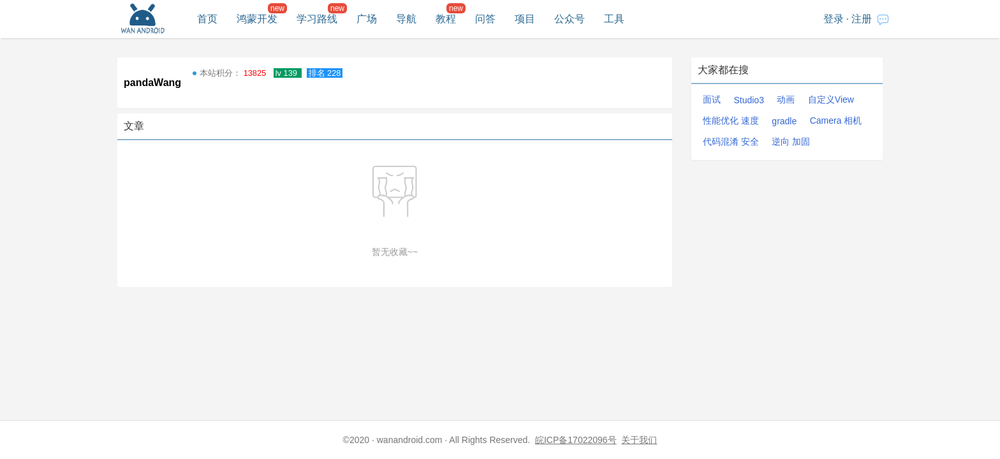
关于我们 (639, 440)
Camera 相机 (836, 120)
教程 (446, 18)
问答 (485, 18)
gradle (784, 121)
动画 (786, 99)
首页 (207, 18)
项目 (525, 18)
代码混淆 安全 (731, 141)
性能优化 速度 (731, 120)
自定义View (831, 99)
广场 (367, 18)
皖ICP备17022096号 (576, 440)
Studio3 (748, 100)
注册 (861, 18)
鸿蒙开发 (257, 18)
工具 (614, 18)
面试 (712, 99)
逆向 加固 (791, 141)
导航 (406, 18)
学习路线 (317, 18)
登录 (833, 18)
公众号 (569, 18)
